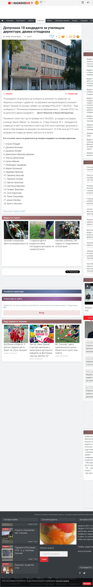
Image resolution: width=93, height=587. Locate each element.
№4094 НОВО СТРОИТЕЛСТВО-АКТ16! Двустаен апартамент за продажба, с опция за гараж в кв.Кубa (26, 531)
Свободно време (62, 20)
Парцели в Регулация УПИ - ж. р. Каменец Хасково (25, 563)
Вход (41, 313)
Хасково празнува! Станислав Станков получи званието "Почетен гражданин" (14, 244)
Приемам (86, 584)
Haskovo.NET (19, 211)
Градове (83, 20)
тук (4, 307)
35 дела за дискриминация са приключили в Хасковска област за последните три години (16, 350)
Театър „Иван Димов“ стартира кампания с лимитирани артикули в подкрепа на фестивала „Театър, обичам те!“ (66, 350)
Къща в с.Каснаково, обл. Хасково (25, 544)
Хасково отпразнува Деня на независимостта (41, 242)
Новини (40, 20)
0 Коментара (73, 93)
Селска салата (47, 547)
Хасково (9, 93)
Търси (44, 559)
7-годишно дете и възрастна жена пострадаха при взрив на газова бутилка (67, 244)
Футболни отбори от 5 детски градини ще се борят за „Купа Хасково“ (41, 347)
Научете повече (62, 581)
